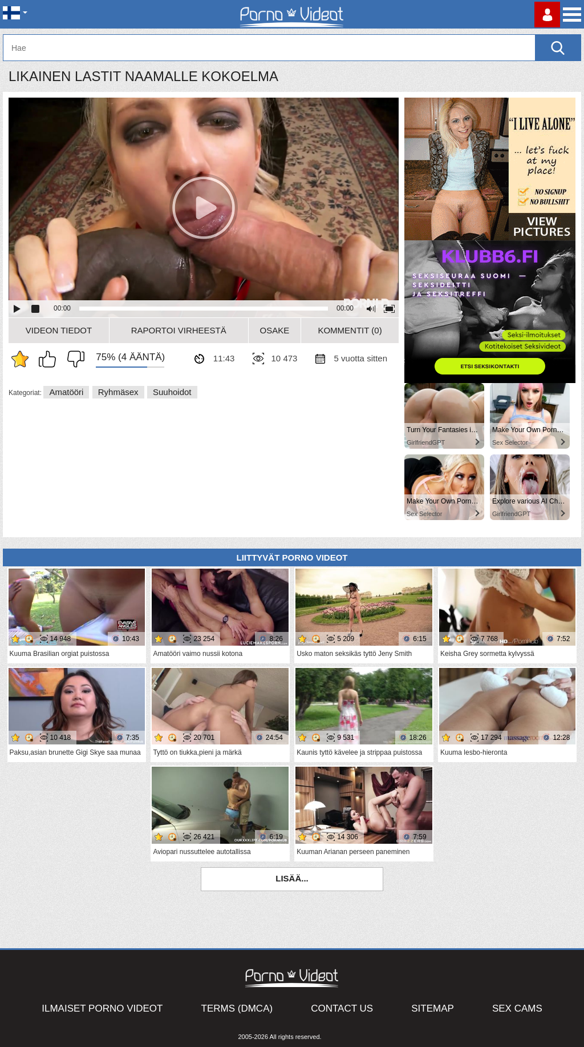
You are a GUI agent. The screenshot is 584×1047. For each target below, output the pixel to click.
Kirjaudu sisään (547, 14)
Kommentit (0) (350, 330)
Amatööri (66, 392)
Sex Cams (517, 1008)
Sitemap (432, 1008)
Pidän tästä (50, 359)
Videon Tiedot (59, 330)
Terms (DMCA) (237, 1008)
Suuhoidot (172, 392)
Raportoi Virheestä (178, 330)
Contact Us (342, 1008)
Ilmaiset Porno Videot (102, 1008)
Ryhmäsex (118, 392)
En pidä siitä (73, 359)
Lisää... (292, 878)
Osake (275, 330)
